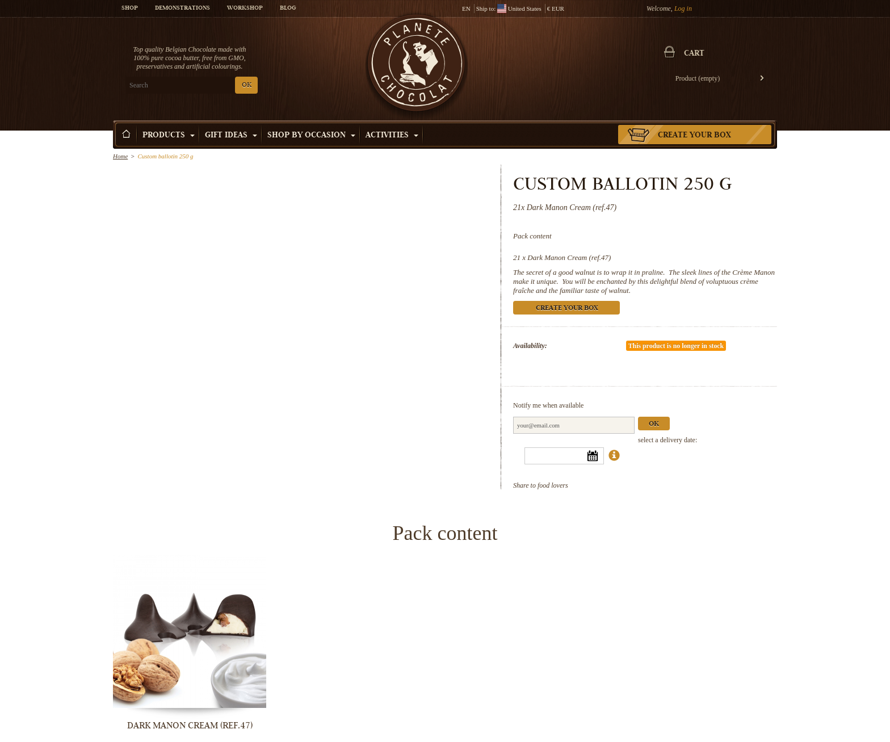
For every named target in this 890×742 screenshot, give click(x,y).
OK (246, 85)
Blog (288, 8)
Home (120, 156)
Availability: (530, 346)
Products (168, 135)
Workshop (245, 8)
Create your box (694, 135)
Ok (654, 424)
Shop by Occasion (311, 135)
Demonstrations (182, 8)
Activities (392, 135)
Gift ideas (231, 135)
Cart (694, 54)
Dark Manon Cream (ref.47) (569, 257)
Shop (129, 8)
